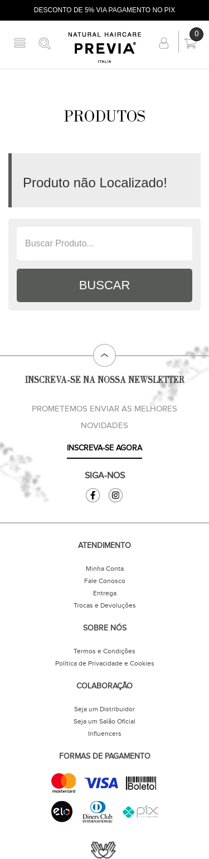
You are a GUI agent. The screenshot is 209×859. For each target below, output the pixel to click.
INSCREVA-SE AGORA (104, 448)
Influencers (104, 733)
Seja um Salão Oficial (104, 721)
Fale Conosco (104, 581)
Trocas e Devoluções (105, 605)
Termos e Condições (104, 651)
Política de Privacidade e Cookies (104, 663)
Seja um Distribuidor (104, 709)
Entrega (104, 593)
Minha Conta (105, 568)
